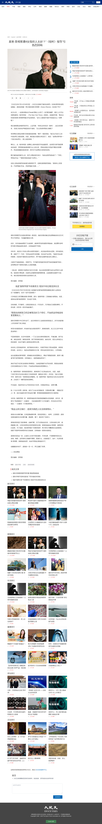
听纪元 (57, 6)
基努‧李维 (18, 464)
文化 (78, 6)
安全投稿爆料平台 (41, 770)
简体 (19, 2)
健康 (45, 6)
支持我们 (82, 226)
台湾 (35, 6)
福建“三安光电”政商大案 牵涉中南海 (83, 81)
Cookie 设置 (51, 821)
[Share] (8, 505)
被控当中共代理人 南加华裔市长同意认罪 (83, 91)
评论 (29, 6)
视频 (51, 6)
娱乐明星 (19, 37)
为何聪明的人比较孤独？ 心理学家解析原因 (83, 76)
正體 (16, 2)
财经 (63, 6)
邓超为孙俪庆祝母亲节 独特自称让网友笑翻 (83, 71)
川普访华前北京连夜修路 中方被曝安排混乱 (83, 86)
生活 (84, 6)
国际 (24, 6)
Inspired (13, 37)
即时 (8, 6)
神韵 (89, 6)
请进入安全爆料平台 (82, 157)
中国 (13, 6)
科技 (68, 6)
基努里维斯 (31, 464)
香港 (40, 6)
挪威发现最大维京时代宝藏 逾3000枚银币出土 (83, 66)
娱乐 (73, 6)
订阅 (82, 249)
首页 (3, 6)
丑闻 (24, 464)
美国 (19, 6)
